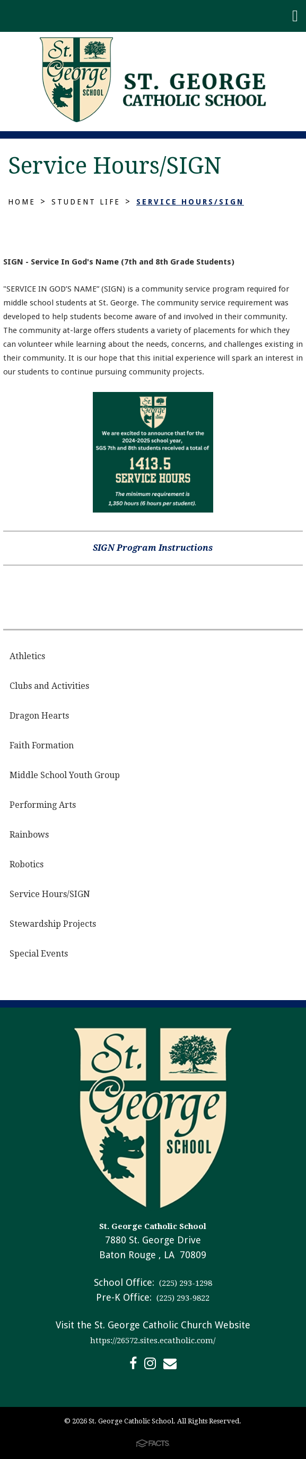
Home (22, 202)
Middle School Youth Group (65, 775)
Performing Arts (43, 805)
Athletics (27, 656)
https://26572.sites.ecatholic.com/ (152, 1340)
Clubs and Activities (49, 686)
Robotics (26, 864)
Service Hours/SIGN (190, 202)
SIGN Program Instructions (153, 548)
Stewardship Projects (53, 924)
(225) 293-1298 (184, 1283)
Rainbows (29, 835)
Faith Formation (42, 745)
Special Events (39, 954)
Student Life (85, 202)
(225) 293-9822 (181, 1298)
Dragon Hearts (39, 716)
